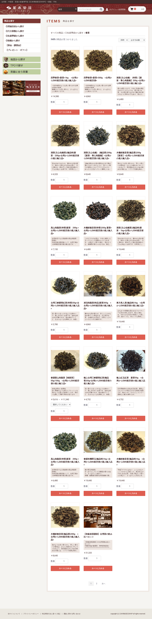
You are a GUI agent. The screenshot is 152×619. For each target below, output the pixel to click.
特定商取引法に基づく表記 (51, 614)
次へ (103, 584)
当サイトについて (14, 614)
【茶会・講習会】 (14, 45)
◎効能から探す (13, 40)
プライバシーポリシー (31, 614)
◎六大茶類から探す (15, 31)
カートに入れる (65, 112)
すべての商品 (57, 33)
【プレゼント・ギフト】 (17, 50)
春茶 (87, 33)
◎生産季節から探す (15, 36)
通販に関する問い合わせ (72, 614)
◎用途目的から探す (15, 26)
